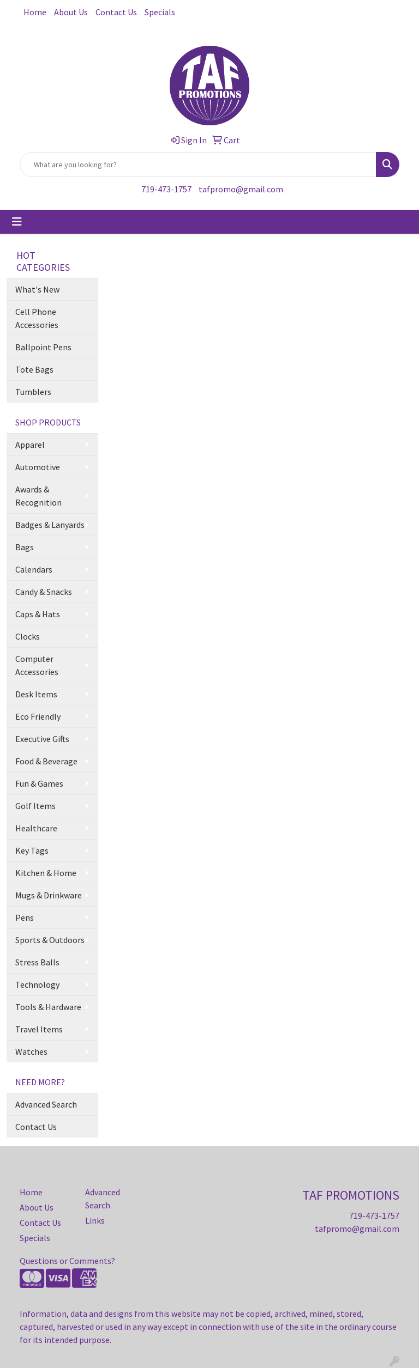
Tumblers (33, 391)
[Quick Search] (198, 164)
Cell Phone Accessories (36, 318)
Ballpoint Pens (43, 347)
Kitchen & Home (45, 872)
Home (34, 12)
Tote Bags (34, 369)
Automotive (37, 466)
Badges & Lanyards (50, 524)
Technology (37, 984)
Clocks (27, 636)
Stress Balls (37, 962)
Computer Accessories (36, 665)
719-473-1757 (166, 189)
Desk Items (36, 694)
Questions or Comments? (67, 1260)
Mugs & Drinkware (48, 895)
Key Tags (32, 850)
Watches (31, 1051)
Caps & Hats (37, 614)
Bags (24, 547)
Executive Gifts (42, 738)
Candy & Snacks (43, 591)
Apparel (30, 444)
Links (95, 1220)
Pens (24, 917)
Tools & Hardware (48, 1006)
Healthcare (36, 828)
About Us (71, 12)
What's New (37, 289)
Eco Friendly (38, 716)
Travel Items (39, 1029)
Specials (160, 12)
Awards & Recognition (38, 496)
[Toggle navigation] (16, 221)
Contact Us (116, 12)
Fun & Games (39, 783)
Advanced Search (46, 1104)
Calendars (33, 569)
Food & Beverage (46, 761)
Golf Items (35, 805)
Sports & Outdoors (50, 939)
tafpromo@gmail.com (241, 189)
